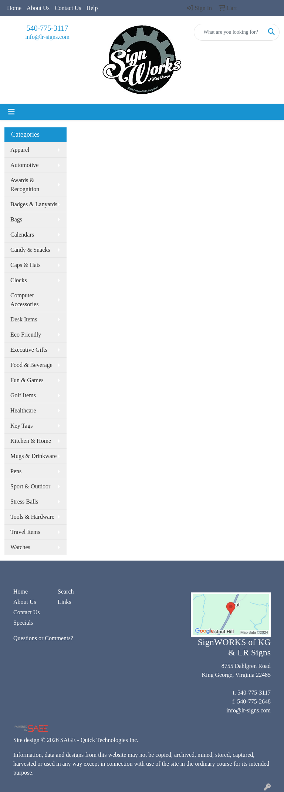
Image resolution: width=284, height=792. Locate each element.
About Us (38, 8)
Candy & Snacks (30, 250)
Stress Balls (24, 501)
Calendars (22, 234)
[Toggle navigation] (11, 112)
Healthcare (23, 410)
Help (92, 8)
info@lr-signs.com (47, 37)
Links (64, 602)
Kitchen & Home (30, 441)
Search (66, 591)
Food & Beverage (31, 365)
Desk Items (23, 319)
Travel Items (25, 532)
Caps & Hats (25, 265)
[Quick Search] (229, 32)
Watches (20, 547)
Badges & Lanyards (33, 204)
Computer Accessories (24, 299)
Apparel (20, 150)
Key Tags (21, 425)
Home (14, 8)
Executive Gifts (28, 350)
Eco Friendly (25, 334)
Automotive (24, 165)
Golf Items (23, 395)
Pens (15, 471)
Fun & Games (27, 380)
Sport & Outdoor (30, 486)
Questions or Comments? (43, 638)
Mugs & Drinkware (33, 456)
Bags (16, 219)
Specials (23, 622)
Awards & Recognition (24, 184)
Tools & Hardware (32, 517)
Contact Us (68, 8)
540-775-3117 (47, 28)
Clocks (18, 280)
